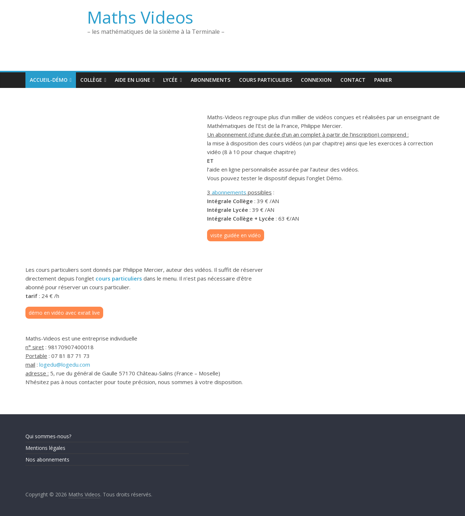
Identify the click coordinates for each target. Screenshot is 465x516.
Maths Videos (140, 17)
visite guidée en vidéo (235, 235)
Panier (383, 79)
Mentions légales (45, 447)
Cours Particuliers (265, 79)
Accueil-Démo (49, 79)
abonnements (229, 192)
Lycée (170, 79)
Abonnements (210, 79)
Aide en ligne (132, 79)
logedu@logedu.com (64, 364)
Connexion (316, 79)
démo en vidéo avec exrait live (64, 312)
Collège (91, 79)
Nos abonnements (47, 459)
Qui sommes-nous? (48, 436)
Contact (352, 79)
